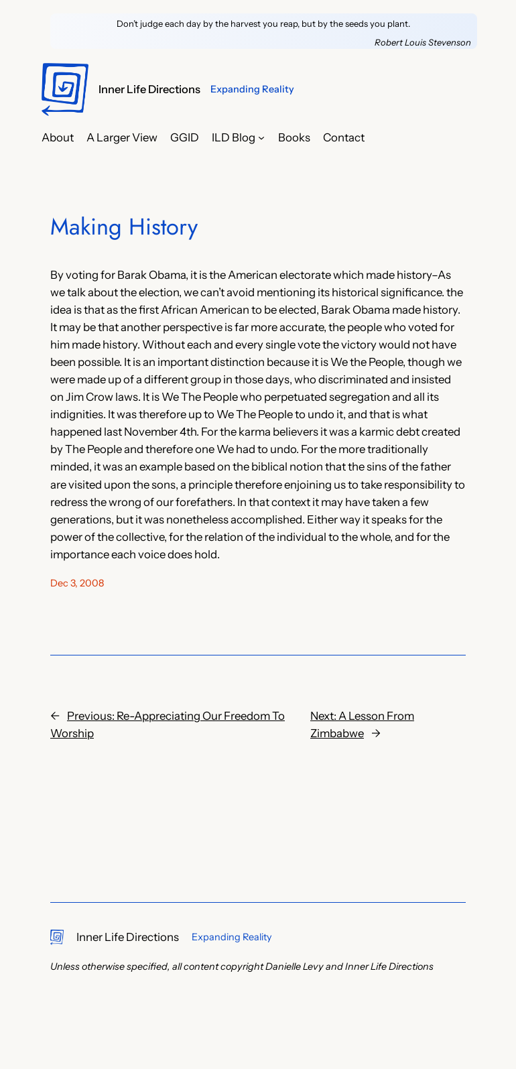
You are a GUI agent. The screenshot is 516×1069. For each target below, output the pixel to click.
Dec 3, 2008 (77, 583)
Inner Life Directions (149, 89)
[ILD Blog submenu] (261, 137)
